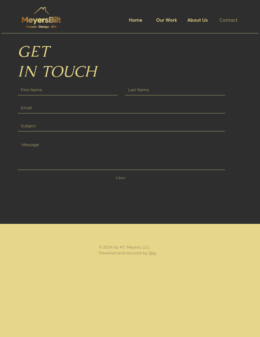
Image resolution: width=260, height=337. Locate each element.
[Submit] (120, 178)
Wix (152, 253)
